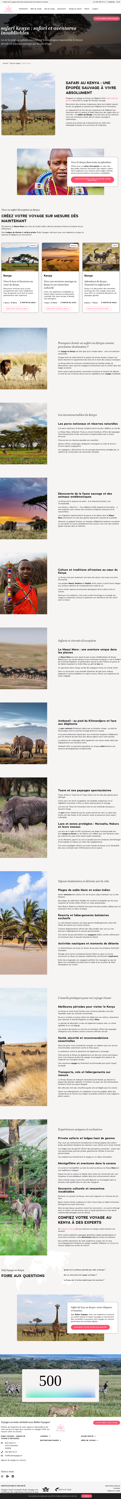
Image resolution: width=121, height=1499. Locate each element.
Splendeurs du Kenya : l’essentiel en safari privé (97, 283)
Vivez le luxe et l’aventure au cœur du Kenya (18, 283)
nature (115, 245)
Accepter (86, 1496)
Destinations (23, 9)
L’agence (95, 9)
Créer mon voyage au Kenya (17, 309)
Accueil (5, 63)
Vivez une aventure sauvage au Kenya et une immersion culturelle (60, 285)
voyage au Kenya (68, 1229)
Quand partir (61, 9)
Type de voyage (49, 9)
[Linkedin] (13, 1476)
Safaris (86, 9)
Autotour (33, 245)
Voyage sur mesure (75, 9)
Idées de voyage (35, 9)
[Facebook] (8, 1476)
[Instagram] (2, 1476)
